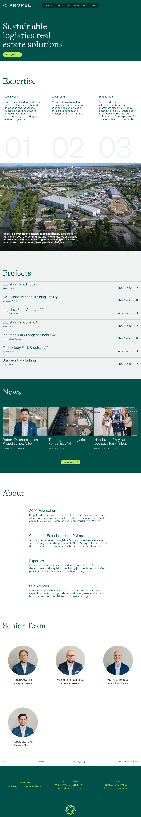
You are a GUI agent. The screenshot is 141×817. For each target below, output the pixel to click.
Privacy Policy (79, 762)
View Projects (9, 54)
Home (5, 762)
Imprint (41, 762)
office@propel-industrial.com (25, 786)
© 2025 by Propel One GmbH (127, 762)
